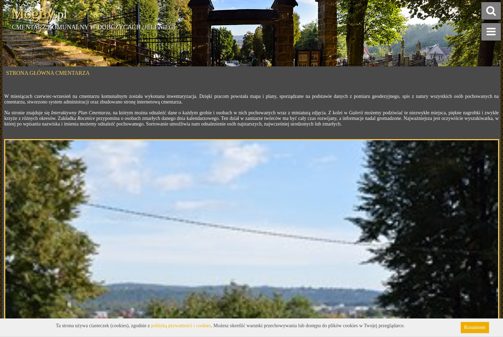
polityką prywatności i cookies (181, 325)
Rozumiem (475, 327)
